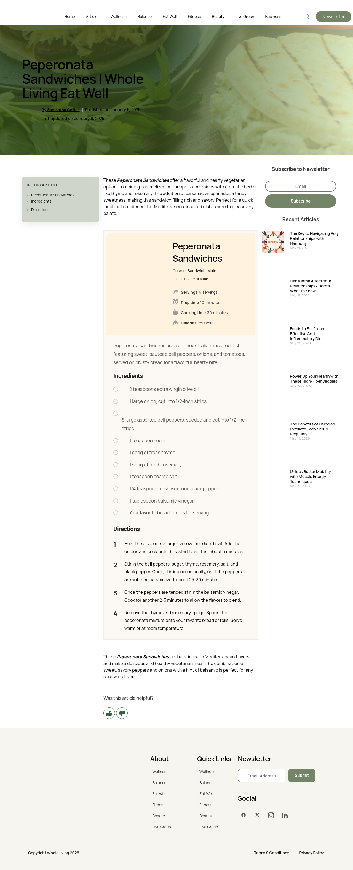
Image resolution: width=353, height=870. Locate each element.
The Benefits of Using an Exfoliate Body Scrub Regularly (312, 429)
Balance (145, 16)
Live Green (245, 16)
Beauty (218, 16)
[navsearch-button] (306, 17)
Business (273, 16)
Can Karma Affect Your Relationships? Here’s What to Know (310, 285)
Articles (93, 16)
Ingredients (41, 201)
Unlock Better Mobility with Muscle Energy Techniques (310, 476)
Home (70, 16)
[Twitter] (257, 815)
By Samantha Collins (60, 109)
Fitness (194, 16)
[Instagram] (271, 815)
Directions (40, 209)
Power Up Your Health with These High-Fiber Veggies (314, 379)
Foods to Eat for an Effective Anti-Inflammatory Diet (307, 333)
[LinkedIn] (284, 815)
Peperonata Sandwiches (52, 195)
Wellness (119, 16)
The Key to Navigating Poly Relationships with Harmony (314, 238)
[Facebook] (243, 815)
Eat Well (170, 16)
